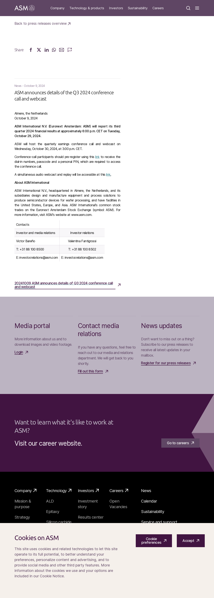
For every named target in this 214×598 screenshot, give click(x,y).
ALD (50, 501)
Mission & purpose (22, 504)
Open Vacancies (118, 504)
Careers (158, 8)
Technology (58, 490)
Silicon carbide (58, 522)
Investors (116, 8)
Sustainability (138, 8)
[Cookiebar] (107, 560)
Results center (91, 517)
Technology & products (86, 8)
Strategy (22, 517)
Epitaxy (52, 511)
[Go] (24, 8)
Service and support (159, 522)
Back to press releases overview (42, 23)
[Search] (188, 8)
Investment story (88, 504)
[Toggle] (197, 8)
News (146, 490)
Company (57, 8)
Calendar (149, 501)
